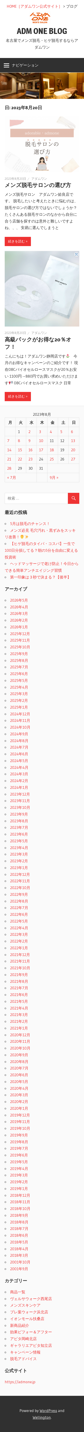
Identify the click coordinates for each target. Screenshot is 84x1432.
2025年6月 (19, 673)
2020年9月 (19, 1054)
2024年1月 (19, 787)
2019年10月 (20, 1128)
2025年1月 (19, 707)
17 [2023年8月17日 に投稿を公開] (41, 449)
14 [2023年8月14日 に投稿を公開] (9, 449)
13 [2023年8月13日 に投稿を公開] (73, 440)
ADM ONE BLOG (42, 31)
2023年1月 (19, 867)
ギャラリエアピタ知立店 (31, 1345)
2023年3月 (19, 854)
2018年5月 (19, 1242)
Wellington (42, 1417)
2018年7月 (19, 1228)
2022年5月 (19, 921)
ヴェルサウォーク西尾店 (31, 1298)
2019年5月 (19, 1161)
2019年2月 (19, 1181)
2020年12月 (20, 1034)
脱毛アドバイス (23, 1358)
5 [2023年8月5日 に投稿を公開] (61, 431)
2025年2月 (19, 700)
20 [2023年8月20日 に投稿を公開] (73, 449)
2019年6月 (19, 1155)
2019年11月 (20, 1121)
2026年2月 (19, 620)
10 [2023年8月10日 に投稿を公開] (41, 440)
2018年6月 (19, 1235)
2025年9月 (19, 653)
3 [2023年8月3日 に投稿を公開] (40, 431)
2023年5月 (19, 840)
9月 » (54, 477)
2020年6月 (19, 1074)
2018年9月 (19, 1215)
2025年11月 (20, 640)
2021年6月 (19, 994)
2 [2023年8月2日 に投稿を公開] (29, 431)
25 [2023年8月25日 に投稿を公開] (52, 459)
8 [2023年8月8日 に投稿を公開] (19, 440)
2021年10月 (20, 967)
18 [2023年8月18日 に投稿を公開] (52, 449)
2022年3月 (19, 934)
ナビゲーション (25, 65)
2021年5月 (19, 1001)
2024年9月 (19, 734)
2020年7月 (19, 1068)
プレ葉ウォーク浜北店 (29, 1312)
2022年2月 (19, 941)
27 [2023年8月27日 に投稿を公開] (73, 459)
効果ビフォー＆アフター (31, 1332)
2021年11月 (20, 961)
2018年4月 (19, 1248)
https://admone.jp (20, 1381)
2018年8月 (19, 1222)
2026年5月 (19, 600)
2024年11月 (20, 720)
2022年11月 (20, 880)
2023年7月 (19, 827)
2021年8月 (19, 981)
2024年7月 (19, 747)
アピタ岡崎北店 (23, 1338)
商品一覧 (17, 1292)
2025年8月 (19, 660)
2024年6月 (19, 754)
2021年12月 (20, 954)
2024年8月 (19, 740)
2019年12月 (20, 1115)
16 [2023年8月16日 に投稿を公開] (30, 449)
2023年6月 (19, 834)
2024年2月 (19, 780)
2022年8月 (19, 901)
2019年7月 (19, 1148)
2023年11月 (20, 800)
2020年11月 (20, 1041)
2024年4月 (19, 767)
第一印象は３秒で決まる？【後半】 (40, 577)
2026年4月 (19, 607)
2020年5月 (19, 1081)
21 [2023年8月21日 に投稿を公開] (9, 459)
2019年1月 (19, 1188)
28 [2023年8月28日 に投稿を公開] (9, 468)
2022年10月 (20, 887)
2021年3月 (19, 1014)
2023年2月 (19, 860)
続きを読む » (18, 241)
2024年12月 (20, 714)
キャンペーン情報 (25, 1352)
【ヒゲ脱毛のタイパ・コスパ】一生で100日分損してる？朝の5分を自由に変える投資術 (41, 550)
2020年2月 (19, 1101)
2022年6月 (19, 914)
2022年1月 (19, 947)
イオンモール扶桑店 (27, 1318)
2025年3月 (19, 693)
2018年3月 (19, 1255)
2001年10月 (20, 1262)
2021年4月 (19, 1008)
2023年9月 (19, 814)
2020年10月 (20, 1048)
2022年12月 (20, 874)
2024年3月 (19, 774)
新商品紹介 (19, 1325)
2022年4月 (19, 927)
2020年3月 (19, 1094)
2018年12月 (20, 1195)
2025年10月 (20, 647)
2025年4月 (19, 687)
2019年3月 (19, 1175)
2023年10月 (20, 807)
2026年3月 (19, 613)
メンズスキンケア (25, 1305)
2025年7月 (19, 667)
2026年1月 (19, 627)
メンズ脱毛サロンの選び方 (38, 185)
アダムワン (39, 179)
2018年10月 (20, 1208)
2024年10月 (20, 727)
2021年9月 (19, 974)
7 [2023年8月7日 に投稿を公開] (8, 440)
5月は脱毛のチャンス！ (30, 523)
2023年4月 (19, 847)
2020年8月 (19, 1061)
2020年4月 (19, 1088)
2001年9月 (19, 1268)
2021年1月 (19, 1028)
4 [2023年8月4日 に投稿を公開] (51, 431)
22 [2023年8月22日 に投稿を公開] (20, 459)
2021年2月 (19, 1021)
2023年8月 (19, 820)
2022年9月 (19, 894)
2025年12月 (20, 633)
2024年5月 (19, 760)
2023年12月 (20, 794)
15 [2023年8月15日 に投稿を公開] (20, 449)
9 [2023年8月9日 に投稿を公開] (29, 440)
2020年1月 (19, 1108)
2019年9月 (19, 1135)
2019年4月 (19, 1168)
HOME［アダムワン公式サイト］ (34, 6)
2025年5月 (19, 680)
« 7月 (11, 477)
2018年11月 (20, 1201)
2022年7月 (19, 907)
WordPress (48, 1410)
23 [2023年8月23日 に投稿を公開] (30, 459)
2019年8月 (19, 1141)
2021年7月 (19, 987)
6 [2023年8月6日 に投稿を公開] (72, 431)
